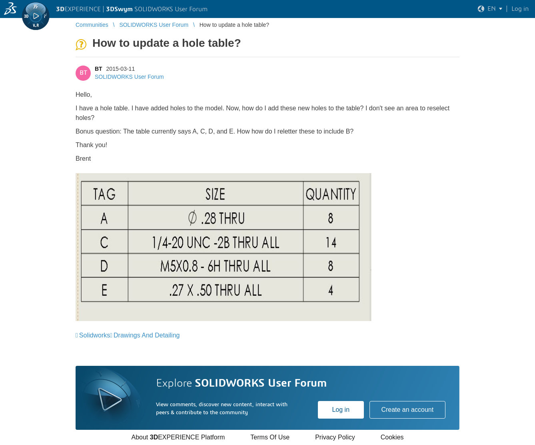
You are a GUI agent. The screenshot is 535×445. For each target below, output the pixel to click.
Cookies (392, 437)
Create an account (407, 409)
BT (98, 69)
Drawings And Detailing (147, 335)
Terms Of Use (269, 437)
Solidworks (94, 335)
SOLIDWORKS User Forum (129, 77)
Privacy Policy (335, 437)
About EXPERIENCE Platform (178, 437)
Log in (340, 409)
